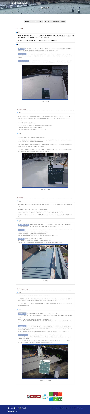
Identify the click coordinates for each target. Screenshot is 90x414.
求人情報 (74, 3)
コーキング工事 (47, 21)
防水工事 (27, 21)
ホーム (55, 3)
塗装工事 (34, 21)
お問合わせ (69, 3)
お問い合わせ (68, 408)
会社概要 (59, 3)
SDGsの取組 (80, 3)
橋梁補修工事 (56, 21)
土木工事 (63, 21)
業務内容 (64, 3)
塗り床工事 (40, 21)
